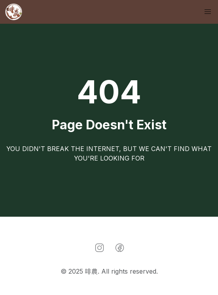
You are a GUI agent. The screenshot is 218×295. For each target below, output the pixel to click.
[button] (207, 12)
